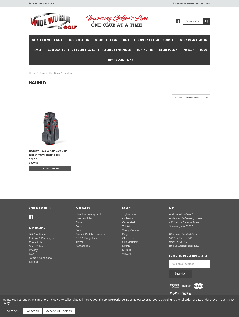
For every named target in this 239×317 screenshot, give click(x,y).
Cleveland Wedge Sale (47, 40)
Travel (37, 50)
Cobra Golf (128, 222)
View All (126, 253)
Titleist (126, 226)
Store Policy (168, 50)
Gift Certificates (41, 3)
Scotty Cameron (131, 230)
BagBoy (68, 73)
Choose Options (50, 168)
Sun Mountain (130, 242)
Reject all (32, 311)
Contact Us (145, 50)
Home (32, 73)
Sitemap (33, 261)
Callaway (127, 218)
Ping (125, 234)
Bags (113, 40)
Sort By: (178, 97)
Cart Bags (54, 73)
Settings (13, 311)
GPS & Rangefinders (193, 40)
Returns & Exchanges (116, 50)
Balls (127, 40)
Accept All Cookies (59, 311)
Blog (203, 50)
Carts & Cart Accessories (156, 40)
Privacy (188, 50)
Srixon (126, 245)
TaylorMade (129, 214)
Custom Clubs (79, 40)
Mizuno (126, 249)
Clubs (99, 40)
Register (193, 3)
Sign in (178, 3)
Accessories (56, 50)
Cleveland (128, 238)
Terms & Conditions (119, 59)
